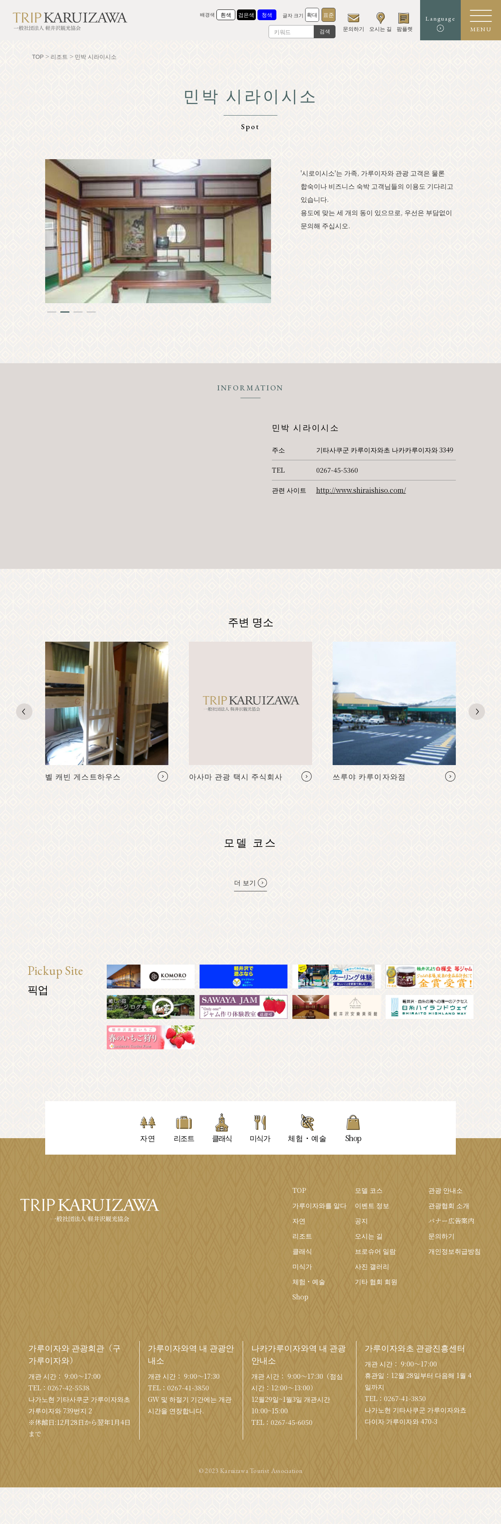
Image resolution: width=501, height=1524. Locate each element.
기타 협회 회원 (376, 1281)
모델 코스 (369, 1190)
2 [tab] (64, 312)
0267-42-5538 (69, 1387)
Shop (300, 1296)
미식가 (302, 1266)
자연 (299, 1220)
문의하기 (441, 1236)
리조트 (302, 1236)
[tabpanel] (158, 231)
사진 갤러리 (372, 1266)
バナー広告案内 (451, 1220)
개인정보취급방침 (454, 1251)
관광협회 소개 (448, 1205)
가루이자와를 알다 (319, 1205)
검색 (323, 31)
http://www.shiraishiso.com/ (361, 490)
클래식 (302, 1251)
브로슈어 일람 (375, 1251)
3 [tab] (78, 312)
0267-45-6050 (292, 1422)
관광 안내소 (445, 1190)
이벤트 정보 (372, 1205)
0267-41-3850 (188, 1387)
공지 (361, 1220)
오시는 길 (369, 1236)
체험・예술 (308, 1281)
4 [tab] (91, 312)
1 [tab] (51, 312)
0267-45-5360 (337, 470)
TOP (299, 1190)
